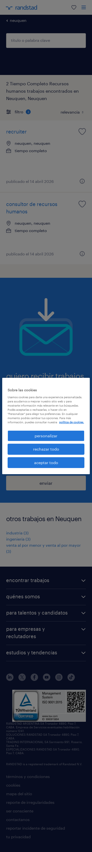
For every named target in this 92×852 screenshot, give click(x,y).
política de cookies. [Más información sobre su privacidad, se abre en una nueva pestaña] (71, 422)
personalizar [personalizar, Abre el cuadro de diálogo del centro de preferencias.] (46, 435)
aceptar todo (46, 462)
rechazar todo (46, 449)
